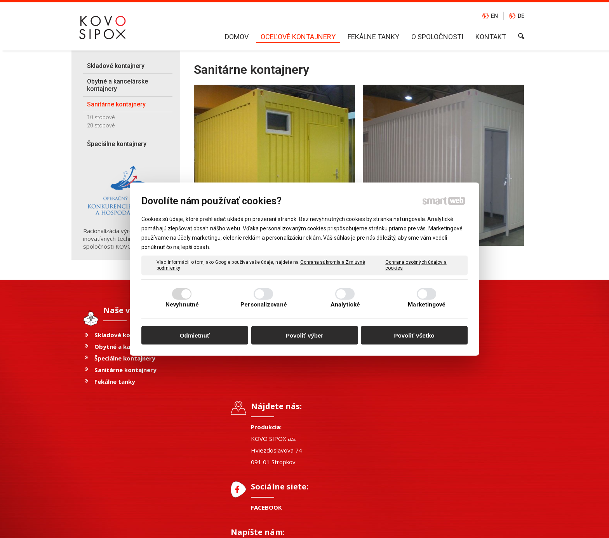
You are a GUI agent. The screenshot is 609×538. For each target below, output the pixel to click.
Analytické (345, 304)
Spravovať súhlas (427, 526)
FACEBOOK (270, 411)
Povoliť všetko (414, 335)
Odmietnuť (195, 335)
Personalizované (263, 304)
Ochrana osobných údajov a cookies (416, 265)
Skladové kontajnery (124, 335)
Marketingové (426, 304)
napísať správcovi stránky (287, 526)
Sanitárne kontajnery (125, 370)
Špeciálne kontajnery (124, 358)
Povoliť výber (304, 335)
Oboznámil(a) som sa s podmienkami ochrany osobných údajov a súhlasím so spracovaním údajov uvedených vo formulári (460, 432)
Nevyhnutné (182, 304)
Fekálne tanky (114, 381)
